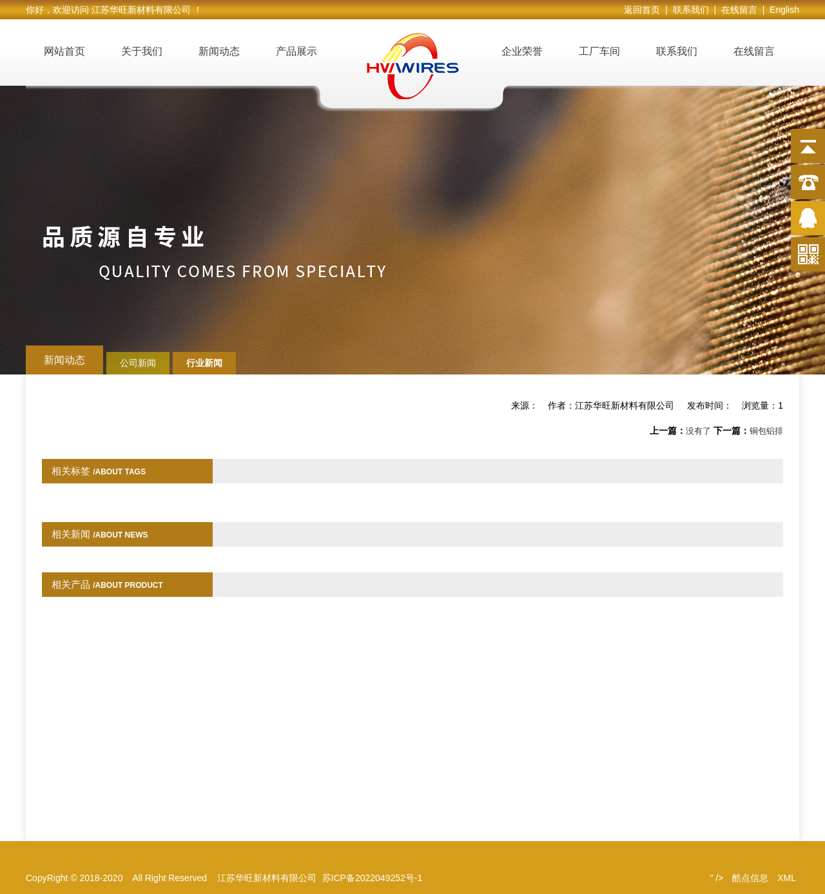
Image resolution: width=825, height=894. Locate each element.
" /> (716, 878)
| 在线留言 (737, 10)
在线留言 (754, 51)
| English (780, 10)
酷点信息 (750, 878)
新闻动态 (219, 51)
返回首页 (644, 10)
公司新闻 (138, 363)
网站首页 (64, 51)
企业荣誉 (522, 51)
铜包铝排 (766, 431)
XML (786, 878)
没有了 (698, 431)
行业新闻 (204, 363)
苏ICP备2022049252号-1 (372, 878)
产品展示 (296, 51)
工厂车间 (599, 51)
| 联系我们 (689, 10)
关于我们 (141, 51)
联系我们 (676, 51)
